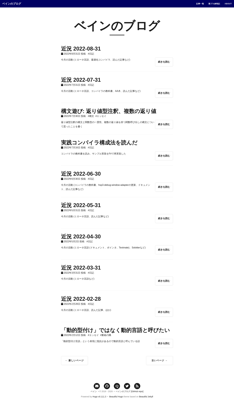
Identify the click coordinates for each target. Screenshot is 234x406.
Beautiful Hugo (116, 396)
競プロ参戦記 (214, 4)
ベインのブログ (11, 3)
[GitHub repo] (137, 391)
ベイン (94, 391)
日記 (91, 53)
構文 (91, 116)
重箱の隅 (106, 335)
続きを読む (164, 62)
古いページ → (159, 360)
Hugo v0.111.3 (99, 396)
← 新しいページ (74, 360)
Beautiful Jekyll (146, 396)
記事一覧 (200, 4)
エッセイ (101, 116)
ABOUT (228, 4)
